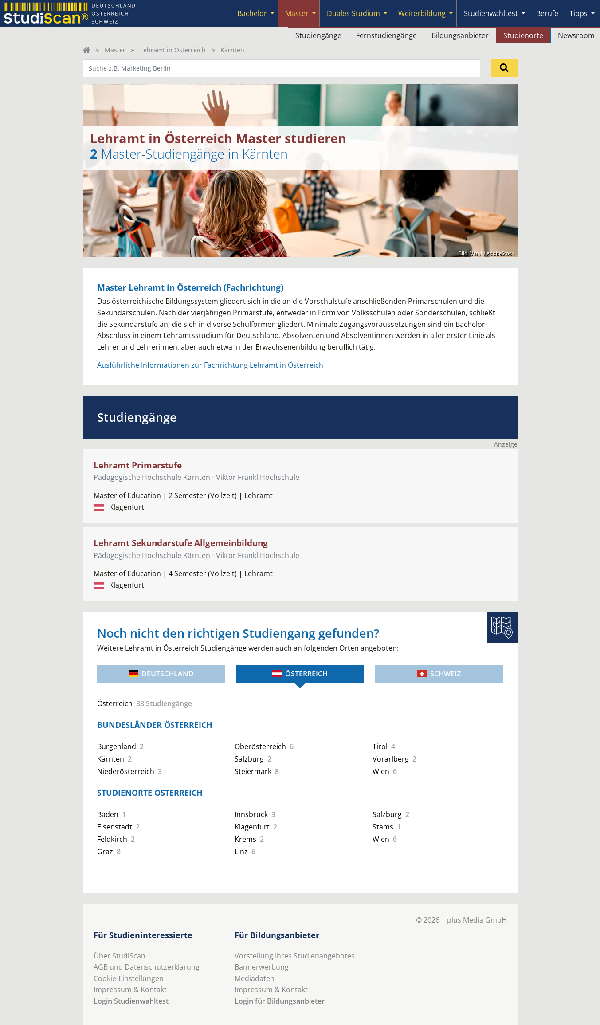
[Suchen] (504, 68)
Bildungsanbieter (460, 35)
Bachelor (252, 13)
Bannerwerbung (262, 967)
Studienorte (523, 35)
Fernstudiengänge (386, 35)
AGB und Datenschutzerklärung (147, 967)
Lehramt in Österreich (173, 50)
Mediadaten (255, 978)
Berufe (547, 13)
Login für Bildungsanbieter (280, 1001)
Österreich (300, 674)
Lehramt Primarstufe (138, 465)
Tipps (578, 13)
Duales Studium (353, 13)
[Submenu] (272, 13)
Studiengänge (318, 35)
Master (297, 13)
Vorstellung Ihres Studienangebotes (295, 956)
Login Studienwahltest (131, 1001)
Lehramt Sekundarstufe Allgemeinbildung (181, 543)
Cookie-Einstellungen (129, 978)
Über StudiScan (119, 956)
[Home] (86, 50)
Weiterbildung (422, 13)
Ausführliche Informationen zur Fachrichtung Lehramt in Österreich (210, 365)
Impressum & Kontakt (130, 989)
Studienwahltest (491, 13)
